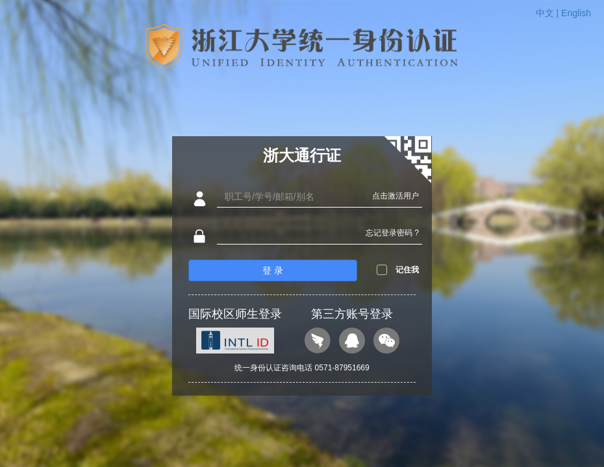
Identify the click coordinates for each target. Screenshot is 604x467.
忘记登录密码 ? (392, 232)
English (576, 13)
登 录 (272, 270)
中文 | (548, 13)
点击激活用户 (395, 195)
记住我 (407, 269)
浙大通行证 (302, 155)
